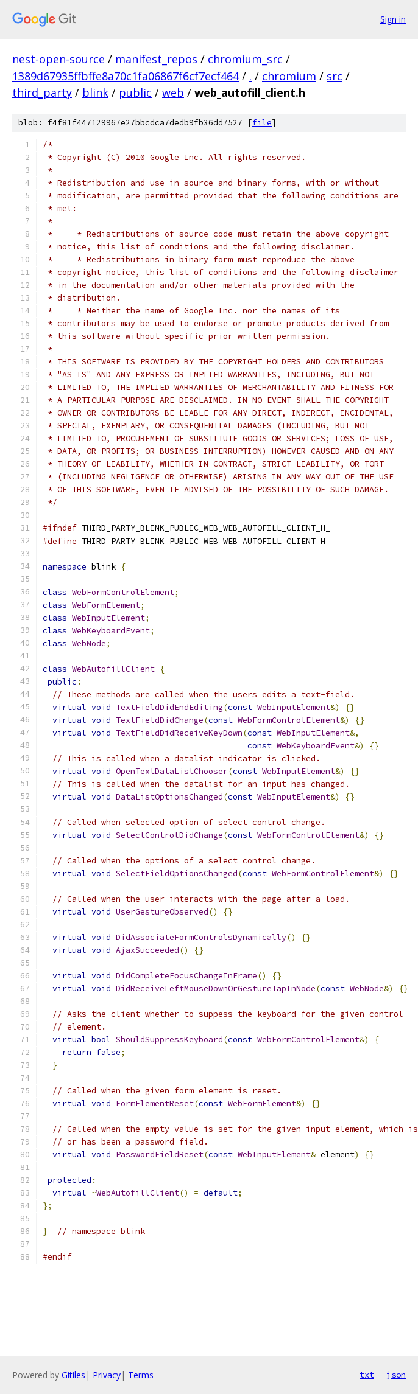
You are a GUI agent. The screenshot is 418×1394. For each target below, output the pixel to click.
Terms (141, 1375)
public (135, 92)
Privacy (107, 1375)
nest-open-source (58, 59)
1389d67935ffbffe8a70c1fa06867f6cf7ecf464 (125, 76)
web (173, 92)
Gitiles (73, 1375)
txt (367, 1374)
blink (95, 92)
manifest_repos (156, 59)
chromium (289, 76)
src (334, 76)
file (262, 122)
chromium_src (245, 59)
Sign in (393, 19)
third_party (42, 92)
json (396, 1374)
